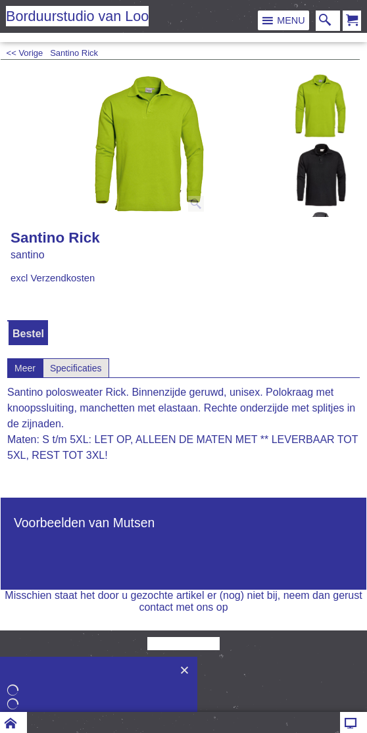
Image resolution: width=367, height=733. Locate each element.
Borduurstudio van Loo (77, 16)
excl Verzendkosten (53, 278)
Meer (25, 368)
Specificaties (76, 368)
